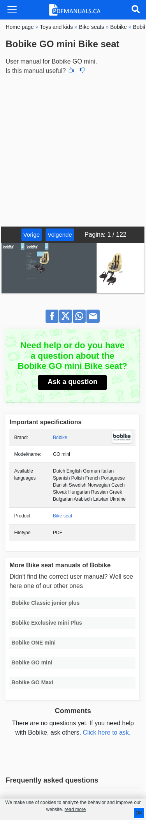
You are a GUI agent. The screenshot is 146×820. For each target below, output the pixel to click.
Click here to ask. (107, 732)
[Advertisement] (73, 149)
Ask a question (72, 382)
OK (138, 813)
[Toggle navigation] (12, 10)
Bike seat (62, 516)
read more (75, 809)
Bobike (60, 437)
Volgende (59, 234)
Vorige (31, 234)
